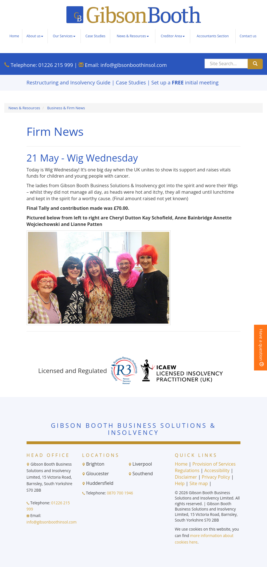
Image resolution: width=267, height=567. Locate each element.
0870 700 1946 (120, 493)
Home (14, 36)
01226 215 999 (55, 65)
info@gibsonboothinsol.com (133, 65)
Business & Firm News (66, 107)
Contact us (248, 36)
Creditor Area (173, 36)
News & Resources (133, 36)
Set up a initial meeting (185, 82)
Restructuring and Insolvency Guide (68, 82)
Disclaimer (186, 477)
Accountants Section (213, 36)
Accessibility (216, 470)
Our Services (64, 36)
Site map (198, 483)
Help (180, 483)
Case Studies (95, 36)
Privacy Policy (216, 477)
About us (35, 36)
